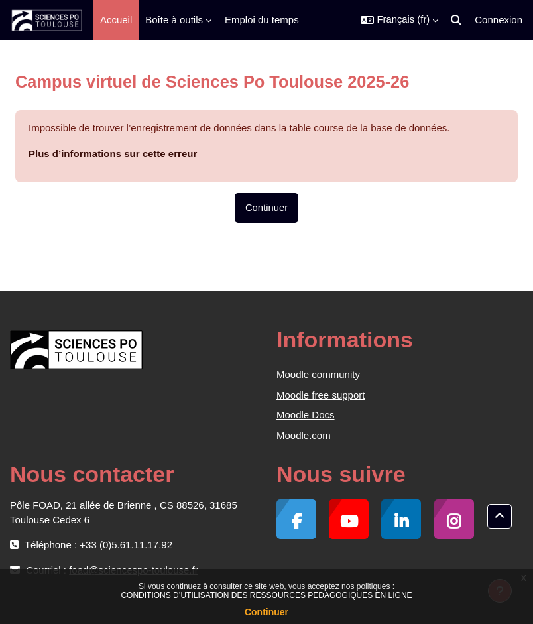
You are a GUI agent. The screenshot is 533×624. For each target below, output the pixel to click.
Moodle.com (303, 435)
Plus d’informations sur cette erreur (113, 153)
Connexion (498, 19)
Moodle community (318, 374)
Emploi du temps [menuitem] (262, 19)
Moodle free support (320, 395)
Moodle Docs (305, 414)
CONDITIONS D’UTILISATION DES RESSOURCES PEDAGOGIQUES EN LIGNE (266, 595)
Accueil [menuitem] (116, 19)
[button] (399, 20)
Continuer (266, 612)
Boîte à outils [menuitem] (174, 19)
